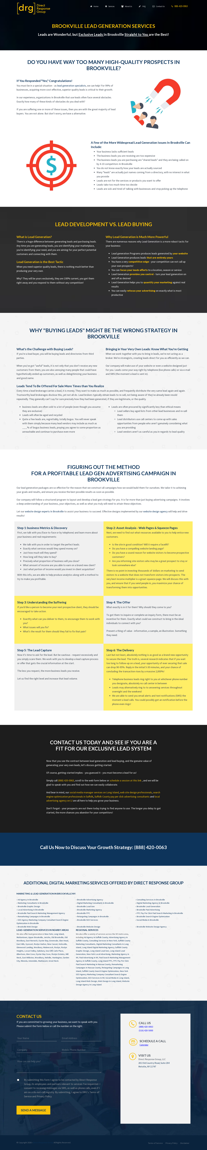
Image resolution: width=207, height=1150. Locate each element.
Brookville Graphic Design (29, 906)
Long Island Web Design (86, 981)
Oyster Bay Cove (43, 954)
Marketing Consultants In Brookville (33, 903)
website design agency (155, 511)
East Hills (21, 944)
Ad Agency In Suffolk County (96, 937)
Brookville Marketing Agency (89, 909)
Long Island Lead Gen (99, 951)
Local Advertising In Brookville (31, 909)
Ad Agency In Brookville (28, 899)
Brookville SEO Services (87, 920)
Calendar (144, 1044)
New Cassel (52, 944)
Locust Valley (30, 951)
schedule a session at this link (126, 780)
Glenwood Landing (25, 947)
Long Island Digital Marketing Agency (98, 947)
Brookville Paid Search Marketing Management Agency (41, 913)
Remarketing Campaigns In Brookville (34, 916)
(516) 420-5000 (146, 1030)
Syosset (29, 944)
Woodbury (39, 957)
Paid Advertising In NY (88, 957)
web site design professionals (136, 792)
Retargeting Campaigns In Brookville (93, 916)
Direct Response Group (43, 1142)
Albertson (21, 954)
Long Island (59, 934)
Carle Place (58, 951)
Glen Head (63, 940)
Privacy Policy (44, 1096)
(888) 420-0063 (66, 780)
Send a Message (33, 1110)
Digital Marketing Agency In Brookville (153, 903)
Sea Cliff (49, 951)
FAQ (142, 6)
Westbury (38, 947)
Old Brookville (57, 937)
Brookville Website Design (88, 926)
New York (48, 934)
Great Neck (54, 961)
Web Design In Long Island (109, 981)
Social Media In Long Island (117, 978)
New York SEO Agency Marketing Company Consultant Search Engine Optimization (102, 974)
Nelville (48, 957)
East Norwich (32, 940)
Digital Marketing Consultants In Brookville (95, 903)
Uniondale (32, 961)
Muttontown (22, 937)
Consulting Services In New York (103, 940)
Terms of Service (155, 1143)
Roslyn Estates (58, 954)
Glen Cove (30, 954)
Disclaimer (184, 1143)
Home (94, 6)
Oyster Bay (43, 940)
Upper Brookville (35, 937)
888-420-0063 (179, 6)
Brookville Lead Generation (148, 906)
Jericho (47, 937)
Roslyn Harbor (40, 944)
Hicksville (63, 944)
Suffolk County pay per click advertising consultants (122, 796)
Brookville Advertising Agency (90, 899)
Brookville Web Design (28, 926)
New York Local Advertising (98, 954)
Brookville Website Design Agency (152, 926)
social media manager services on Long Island (94, 792)
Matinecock (48, 947)
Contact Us (159, 6)
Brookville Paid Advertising (148, 909)
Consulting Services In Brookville (151, 899)
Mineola (24, 961)
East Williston (28, 957)
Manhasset (43, 961)
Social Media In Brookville (148, 920)
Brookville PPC (83, 913)
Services (109, 6)
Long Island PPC (105, 961)
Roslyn (57, 947)
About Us (126, 6)
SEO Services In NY (96, 978)
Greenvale (53, 940)
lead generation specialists (71, 85)
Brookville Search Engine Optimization (153, 916)
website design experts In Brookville (44, 511)
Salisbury (41, 951)
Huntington (57, 957)
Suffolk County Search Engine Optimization (100, 971)
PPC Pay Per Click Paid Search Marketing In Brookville (160, 913)
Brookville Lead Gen (86, 906)
